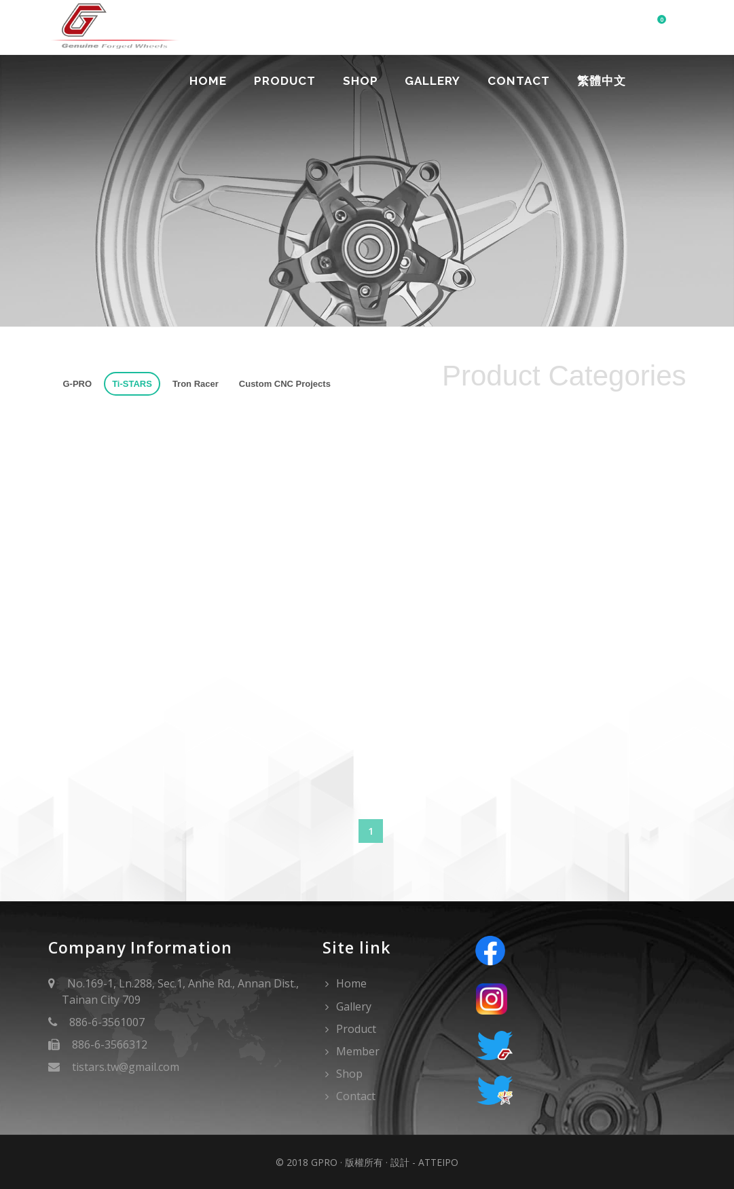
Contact (519, 81)
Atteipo (438, 1162)
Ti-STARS (132, 384)
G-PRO (77, 384)
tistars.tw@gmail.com (125, 1066)
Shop (360, 81)
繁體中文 (601, 81)
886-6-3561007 (107, 1022)
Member (358, 1051)
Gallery (432, 81)
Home (207, 81)
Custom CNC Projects (285, 384)
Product (284, 81)
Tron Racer (195, 384)
